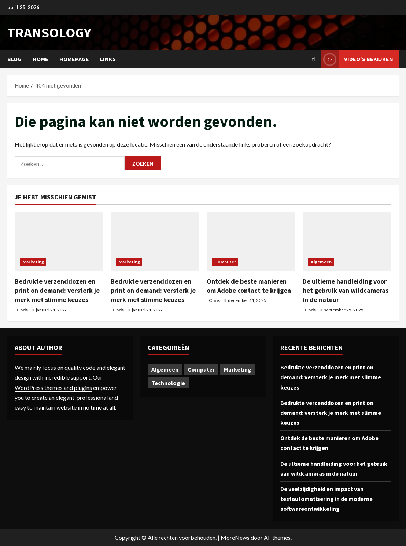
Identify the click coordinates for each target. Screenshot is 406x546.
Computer (225, 262)
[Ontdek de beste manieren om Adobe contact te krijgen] (251, 241)
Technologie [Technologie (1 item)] (168, 383)
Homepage (74, 59)
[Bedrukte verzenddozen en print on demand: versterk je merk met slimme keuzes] (59, 241)
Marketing (33, 262)
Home (40, 59)
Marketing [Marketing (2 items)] (237, 369)
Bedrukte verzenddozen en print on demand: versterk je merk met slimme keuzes (57, 290)
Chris (22, 310)
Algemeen (321, 262)
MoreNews (235, 537)
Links (108, 59)
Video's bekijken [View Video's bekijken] (357, 59)
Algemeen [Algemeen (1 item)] (164, 369)
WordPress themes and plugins (53, 387)
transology (49, 32)
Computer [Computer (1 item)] (201, 369)
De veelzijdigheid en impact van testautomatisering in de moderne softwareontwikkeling (326, 498)
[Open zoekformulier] (313, 59)
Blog (14, 59)
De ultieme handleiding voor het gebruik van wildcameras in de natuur (345, 290)
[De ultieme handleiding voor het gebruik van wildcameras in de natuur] (347, 241)
